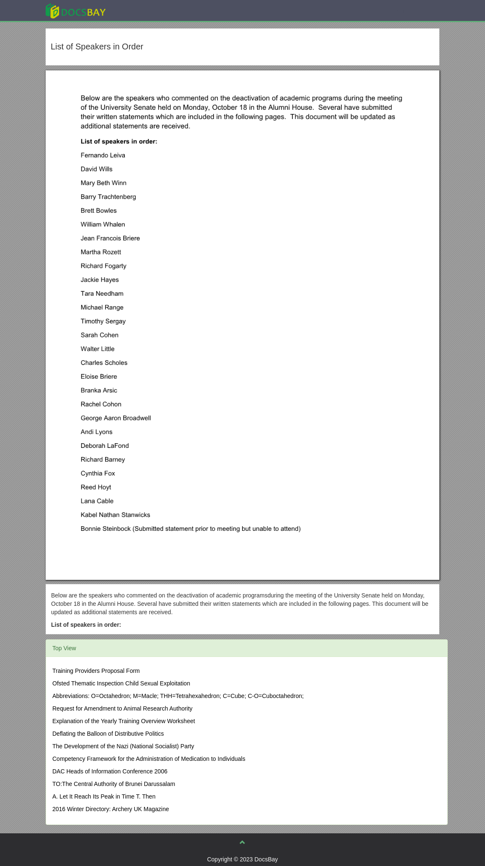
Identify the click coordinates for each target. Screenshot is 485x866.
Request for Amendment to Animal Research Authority (122, 708)
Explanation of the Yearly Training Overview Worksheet (123, 721)
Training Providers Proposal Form (96, 670)
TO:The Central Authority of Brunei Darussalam (113, 784)
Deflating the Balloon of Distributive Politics (108, 733)
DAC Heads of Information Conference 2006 (110, 771)
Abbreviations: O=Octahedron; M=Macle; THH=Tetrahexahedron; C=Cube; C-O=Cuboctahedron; (178, 696)
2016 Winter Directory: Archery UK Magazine (110, 809)
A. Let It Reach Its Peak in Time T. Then (103, 796)
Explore (138, 10)
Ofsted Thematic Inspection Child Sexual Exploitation (121, 683)
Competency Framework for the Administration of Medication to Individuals (148, 758)
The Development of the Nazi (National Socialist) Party (123, 746)
